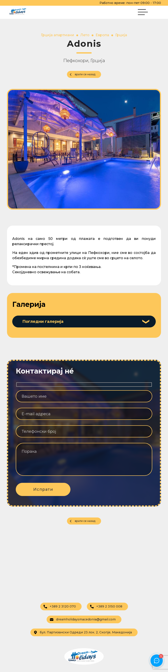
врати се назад (85, 74)
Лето (84, 35)
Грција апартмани (57, 35)
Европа (102, 35)
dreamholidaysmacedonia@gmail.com (83, 619)
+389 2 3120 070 (60, 606)
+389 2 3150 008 (106, 606)
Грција (121, 35)
